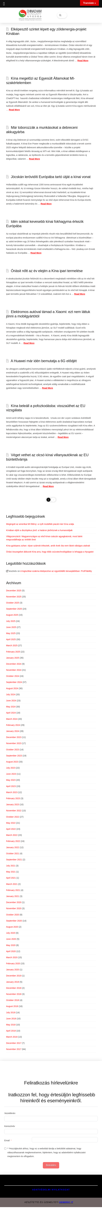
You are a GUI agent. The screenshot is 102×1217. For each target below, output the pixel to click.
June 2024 (11, 700)
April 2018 (11, 1031)
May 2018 (10, 1024)
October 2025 (12, 603)
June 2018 (11, 1018)
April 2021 (11, 878)
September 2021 (14, 859)
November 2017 (13, 1049)
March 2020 (11, 957)
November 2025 (13, 596)
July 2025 (10, 621)
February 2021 (13, 890)
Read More (82, 60)
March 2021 (11, 884)
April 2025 (11, 639)
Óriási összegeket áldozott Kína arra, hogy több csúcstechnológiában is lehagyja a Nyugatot (49, 552)
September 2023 (14, 755)
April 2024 (11, 713)
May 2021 (10, 872)
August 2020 (12, 927)
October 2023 (12, 749)
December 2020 (13, 902)
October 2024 (12, 676)
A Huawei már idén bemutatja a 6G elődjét (44, 361)
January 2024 (12, 731)
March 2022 (11, 835)
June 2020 (11, 939)
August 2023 (12, 762)
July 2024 (10, 694)
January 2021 (12, 896)
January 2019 (12, 982)
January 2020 (12, 969)
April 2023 (11, 786)
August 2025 (12, 615)
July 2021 (10, 865)
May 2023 (10, 780)
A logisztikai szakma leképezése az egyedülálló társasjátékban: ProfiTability (56, 571)
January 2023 (12, 804)
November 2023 (13, 743)
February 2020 (13, 963)
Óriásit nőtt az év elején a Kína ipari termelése (47, 271)
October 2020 (12, 914)
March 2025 (11, 645)
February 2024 (13, 725)
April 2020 (11, 951)
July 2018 (10, 1012)
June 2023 (11, 774)
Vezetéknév (9, 1113)
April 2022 (11, 829)
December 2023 (13, 737)
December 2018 (13, 988)
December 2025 (13, 590)
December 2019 (13, 975)
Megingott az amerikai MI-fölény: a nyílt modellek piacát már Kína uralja (40, 524)
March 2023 (11, 792)
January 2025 (12, 658)
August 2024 (12, 688)
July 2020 (10, 933)
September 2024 (14, 682)
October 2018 (12, 1000)
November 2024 (13, 670)
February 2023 (13, 798)
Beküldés (51, 1165)
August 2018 (12, 1006)
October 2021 (12, 853)
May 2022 (10, 823)
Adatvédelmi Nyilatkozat (51, 1189)
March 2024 (11, 719)
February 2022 (13, 841)
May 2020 (10, 945)
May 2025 (10, 633)
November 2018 (13, 994)
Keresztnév (9, 1126)
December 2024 (13, 664)
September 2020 (14, 921)
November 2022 (13, 810)
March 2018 (11, 1037)
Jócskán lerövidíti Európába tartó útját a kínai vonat (51, 177)
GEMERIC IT (66, 1202)
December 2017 (13, 1043)
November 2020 (13, 908)
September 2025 (14, 609)
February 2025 (13, 651)
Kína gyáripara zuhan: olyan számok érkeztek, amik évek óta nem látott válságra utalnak (48, 545)
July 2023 (10, 768)
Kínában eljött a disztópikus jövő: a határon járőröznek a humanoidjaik (39, 530)
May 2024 (10, 706)
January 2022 (12, 847)
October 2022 (12, 817)
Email (7, 1140)
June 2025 (11, 627)
